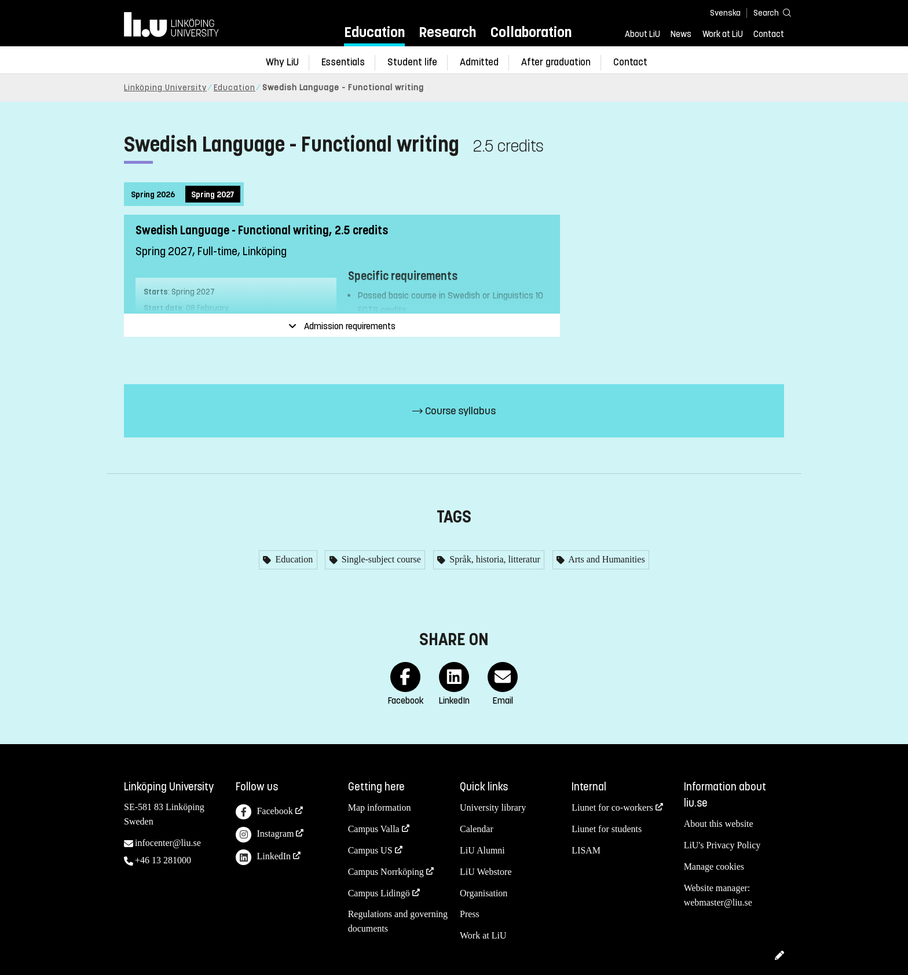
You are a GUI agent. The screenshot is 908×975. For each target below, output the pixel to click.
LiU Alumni (482, 850)
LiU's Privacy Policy (722, 845)
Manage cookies (714, 866)
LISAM (586, 850)
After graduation (556, 62)
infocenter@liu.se (168, 843)
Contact (768, 34)
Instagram (265, 834)
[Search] (766, 12)
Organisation (483, 893)
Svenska (725, 13)
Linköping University (165, 88)
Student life (412, 62)
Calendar (476, 829)
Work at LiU (722, 34)
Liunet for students (607, 829)
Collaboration (531, 32)
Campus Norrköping (386, 872)
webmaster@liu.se (718, 902)
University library (493, 807)
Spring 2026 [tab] (153, 195)
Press (469, 914)
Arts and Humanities (605, 559)
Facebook (264, 812)
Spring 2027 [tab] (213, 195)
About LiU (642, 34)
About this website (718, 824)
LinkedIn (263, 857)
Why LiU (282, 62)
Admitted (479, 62)
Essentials (343, 62)
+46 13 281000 (163, 860)
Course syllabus (454, 410)
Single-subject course (380, 559)
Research (447, 32)
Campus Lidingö (379, 893)
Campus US (370, 850)
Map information (379, 807)
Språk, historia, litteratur (493, 559)
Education (374, 32)
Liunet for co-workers (612, 807)
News (681, 34)
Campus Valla (374, 829)
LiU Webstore (486, 872)
